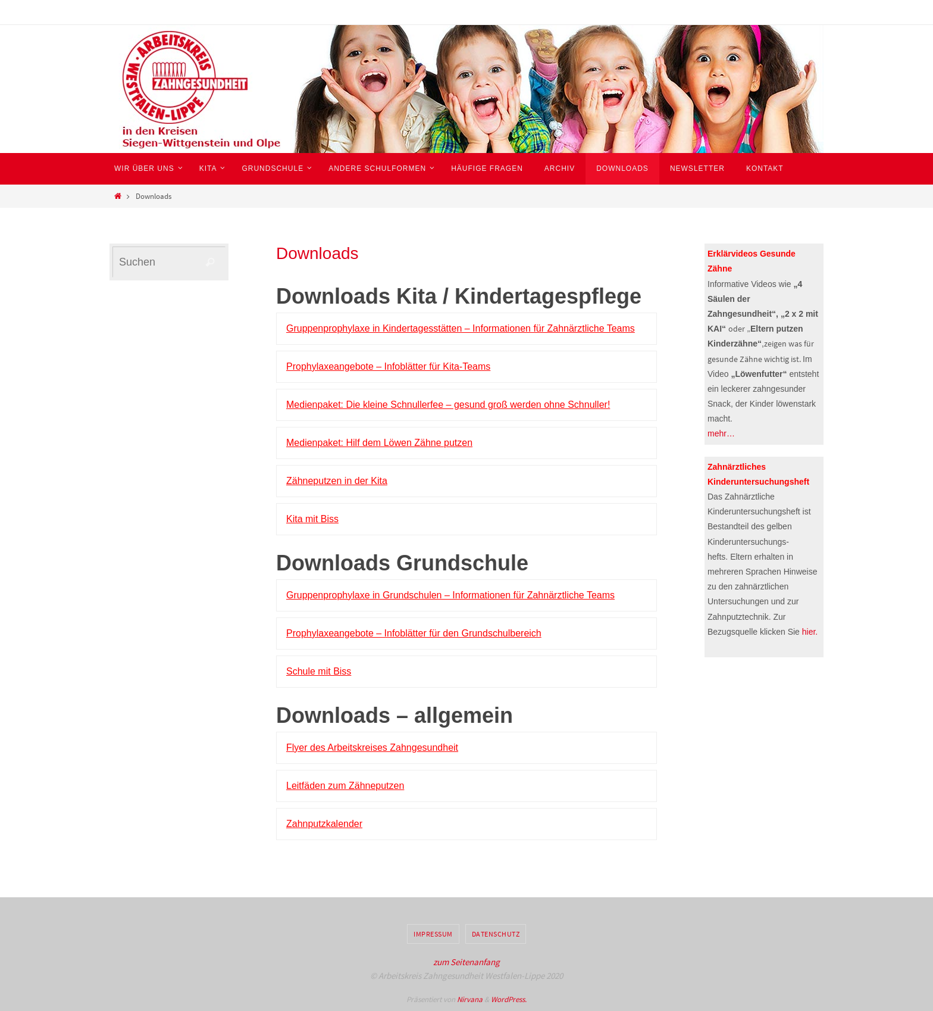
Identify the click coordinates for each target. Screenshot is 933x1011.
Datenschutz (496, 933)
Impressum (433, 933)
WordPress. (509, 999)
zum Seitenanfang (466, 962)
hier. (810, 631)
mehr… (721, 433)
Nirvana (470, 999)
